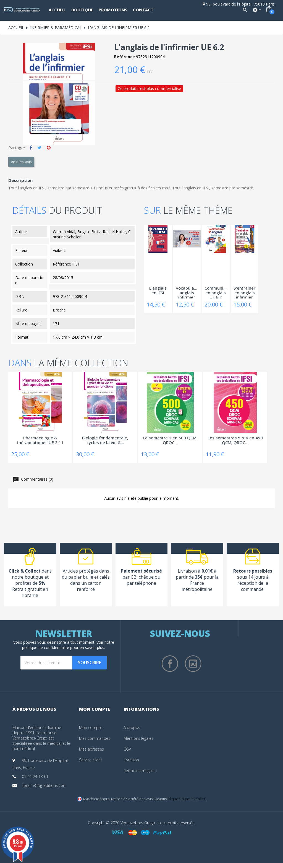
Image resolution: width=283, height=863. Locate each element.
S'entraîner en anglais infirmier (244, 292)
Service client (90, 759)
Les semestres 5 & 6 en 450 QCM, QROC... (235, 440)
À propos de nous (34, 709)
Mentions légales (138, 738)
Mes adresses (91, 749)
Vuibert (59, 250)
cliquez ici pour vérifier (186, 799)
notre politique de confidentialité (68, 645)
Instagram (193, 663)
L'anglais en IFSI (158, 290)
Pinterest (49, 147)
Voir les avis (21, 161)
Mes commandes (94, 738)
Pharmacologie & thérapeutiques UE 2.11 (40, 440)
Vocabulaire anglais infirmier (187, 292)
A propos (132, 727)
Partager (31, 147)
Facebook (170, 663)
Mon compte (90, 727)
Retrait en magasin (140, 770)
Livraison (131, 759)
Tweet (39, 147)
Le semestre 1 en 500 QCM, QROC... (170, 440)
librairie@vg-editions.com (44, 785)
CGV (127, 749)
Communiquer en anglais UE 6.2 (216, 292)
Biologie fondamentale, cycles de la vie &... (105, 440)
